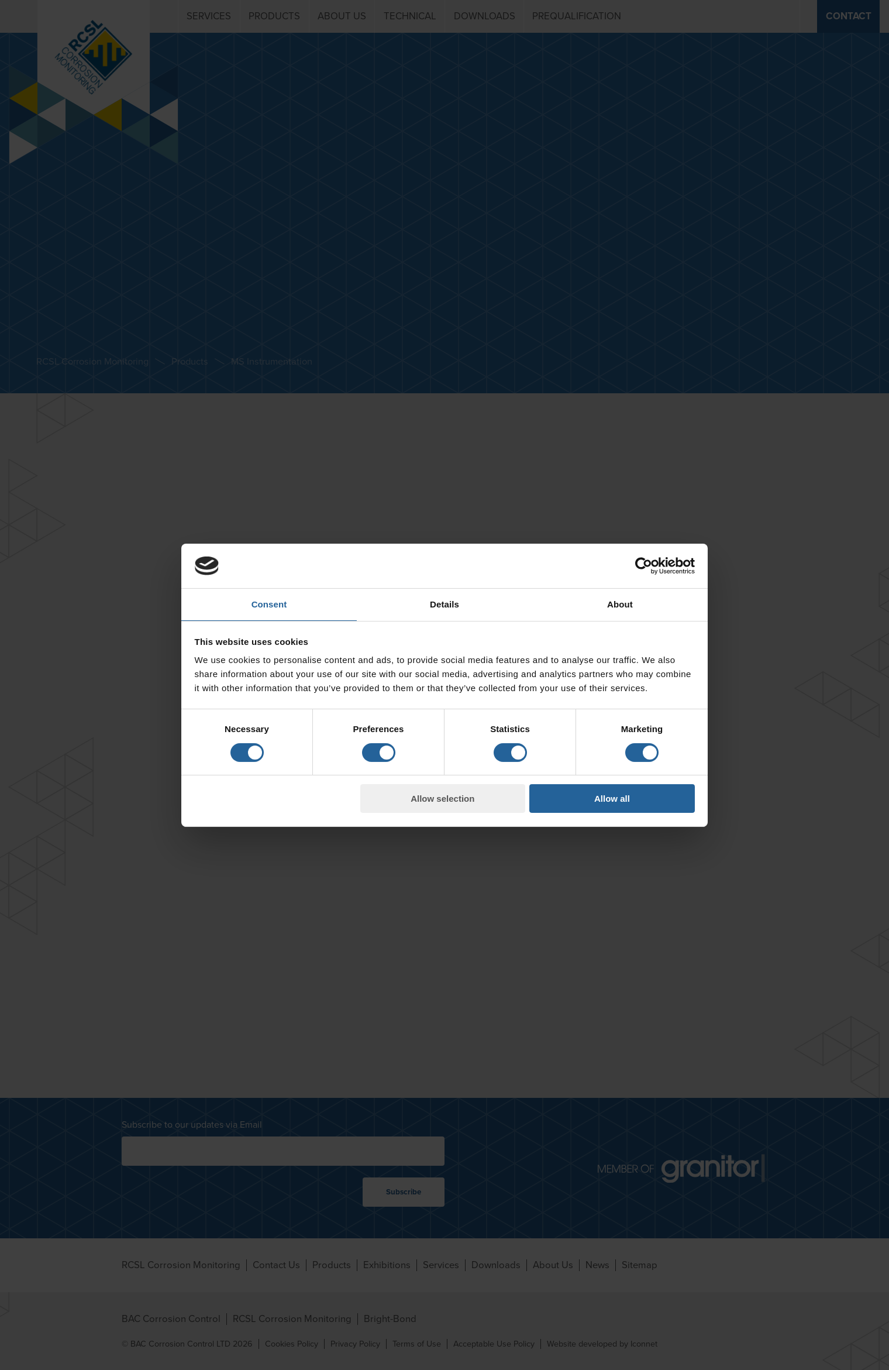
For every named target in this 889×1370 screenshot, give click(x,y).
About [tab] (620, 604)
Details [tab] (444, 604)
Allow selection (442, 799)
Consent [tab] (269, 604)
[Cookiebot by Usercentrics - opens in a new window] (643, 566)
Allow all (612, 799)
